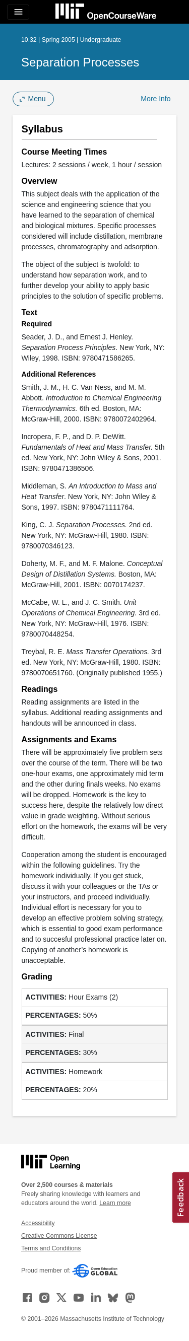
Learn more (115, 1203)
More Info (155, 99)
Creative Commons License (59, 1235)
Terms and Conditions (51, 1248)
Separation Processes (80, 62)
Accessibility (38, 1223)
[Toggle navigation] (18, 12)
